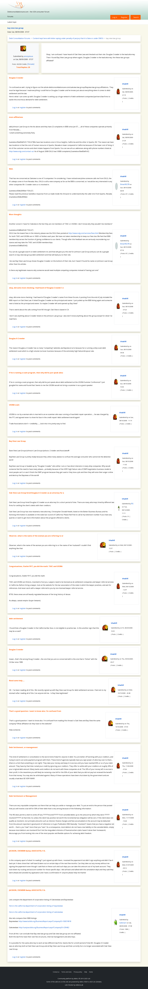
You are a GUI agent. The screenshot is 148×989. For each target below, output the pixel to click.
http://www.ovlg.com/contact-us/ (21, 151)
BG (132, 503)
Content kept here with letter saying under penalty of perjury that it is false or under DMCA (68, 38)
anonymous (28, 56)
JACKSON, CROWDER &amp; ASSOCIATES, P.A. (27, 851)
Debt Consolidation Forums (19, 38)
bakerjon (122, 923)
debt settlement (16, 618)
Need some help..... (16, 680)
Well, (11, 169)
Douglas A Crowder (17, 338)
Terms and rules (66, 972)
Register (124, 17)
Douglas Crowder (16, 78)
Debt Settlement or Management (23, 796)
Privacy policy (78, 972)
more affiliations (16, 117)
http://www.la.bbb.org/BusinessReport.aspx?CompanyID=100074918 (45, 921)
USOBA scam (14, 405)
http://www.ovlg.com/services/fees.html (83, 233)
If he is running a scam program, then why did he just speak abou (36, 373)
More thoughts (15, 214)
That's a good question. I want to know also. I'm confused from (35, 711)
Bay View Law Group (17, 441)
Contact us (56, 972)
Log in (114, 17)
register (23, 107)
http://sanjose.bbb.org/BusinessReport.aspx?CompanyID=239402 (44, 927)
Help (85, 972)
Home (91, 972)
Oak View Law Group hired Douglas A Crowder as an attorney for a (36, 493)
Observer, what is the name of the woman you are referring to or (36, 536)
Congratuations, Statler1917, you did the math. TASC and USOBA (35, 566)
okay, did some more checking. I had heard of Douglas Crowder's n (36, 288)
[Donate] (30, 64)
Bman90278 (124, 184)
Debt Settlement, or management (23, 747)
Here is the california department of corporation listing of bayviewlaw (36, 906)
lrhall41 (125, 84)
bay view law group (15, 28)
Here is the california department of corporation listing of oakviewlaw (36, 912)
